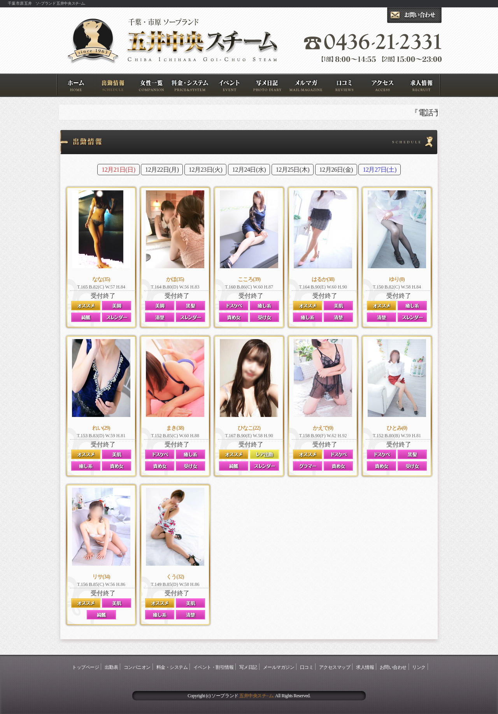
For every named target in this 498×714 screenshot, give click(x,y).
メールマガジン (307, 85)
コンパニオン (152, 85)
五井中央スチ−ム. (256, 695)
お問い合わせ (393, 667)
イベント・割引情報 (229, 85)
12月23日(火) (205, 169)
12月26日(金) (336, 169)
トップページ (75, 85)
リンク (419, 667)
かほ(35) (175, 279)
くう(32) (175, 577)
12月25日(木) (292, 169)
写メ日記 (268, 85)
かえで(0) (323, 428)
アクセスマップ (384, 85)
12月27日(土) (379, 169)
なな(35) (101, 279)
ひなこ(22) (249, 428)
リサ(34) (101, 577)
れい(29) (101, 428)
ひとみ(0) (397, 428)
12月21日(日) (118, 169)
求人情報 (422, 85)
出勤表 (114, 85)
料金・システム (191, 85)
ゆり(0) (396, 279)
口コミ (345, 85)
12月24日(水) (249, 169)
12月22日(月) (162, 169)
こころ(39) (249, 279)
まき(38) (175, 428)
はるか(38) (323, 279)
